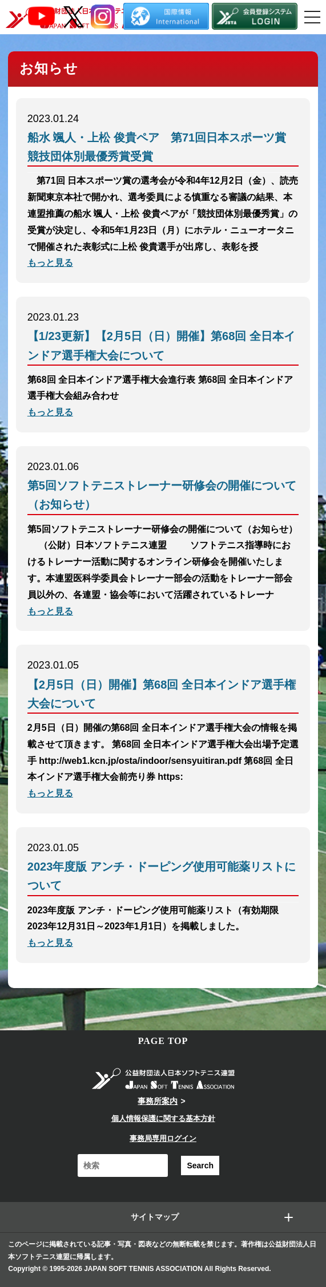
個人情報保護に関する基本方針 (163, 1118)
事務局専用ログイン (163, 1138)
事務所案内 (158, 1101)
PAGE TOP (163, 1041)
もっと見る (50, 263)
